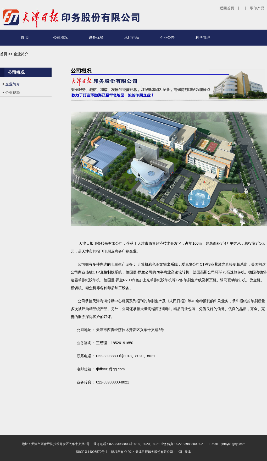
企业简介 (12, 84)
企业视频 (12, 92)
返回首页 (227, 8)
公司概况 (60, 37)
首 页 (25, 37)
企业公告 (167, 37)
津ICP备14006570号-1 (92, 452)
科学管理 (203, 37)
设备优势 (96, 37)
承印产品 (257, 8)
